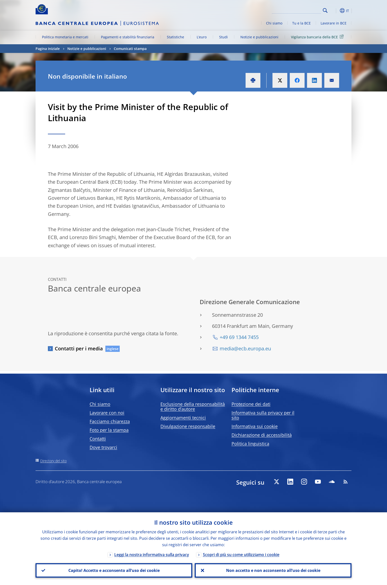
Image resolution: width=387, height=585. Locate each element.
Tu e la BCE (301, 23)
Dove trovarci (103, 447)
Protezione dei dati (251, 404)
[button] (334, 10)
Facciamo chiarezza (110, 421)
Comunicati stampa (130, 48)
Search (325, 10)
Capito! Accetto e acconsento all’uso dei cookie (114, 570)
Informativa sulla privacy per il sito (263, 415)
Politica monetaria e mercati (65, 37)
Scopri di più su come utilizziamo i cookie (241, 554)
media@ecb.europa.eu (245, 348)
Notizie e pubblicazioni (259, 37)
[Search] (296, 10)
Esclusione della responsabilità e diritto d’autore (192, 406)
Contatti (98, 439)
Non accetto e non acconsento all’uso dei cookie (273, 570)
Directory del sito (53, 460)
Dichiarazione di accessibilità (262, 435)
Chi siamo (274, 23)
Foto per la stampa (109, 430)
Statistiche (175, 37)
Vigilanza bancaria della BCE (318, 36)
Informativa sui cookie (255, 426)
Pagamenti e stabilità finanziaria (127, 37)
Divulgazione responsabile (187, 426)
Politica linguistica (250, 444)
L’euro (202, 37)
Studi (223, 37)
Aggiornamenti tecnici (183, 418)
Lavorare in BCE (334, 23)
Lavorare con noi (107, 413)
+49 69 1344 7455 (239, 337)
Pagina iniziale (48, 48)
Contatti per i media (79, 348)
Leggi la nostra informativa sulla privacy (151, 554)
